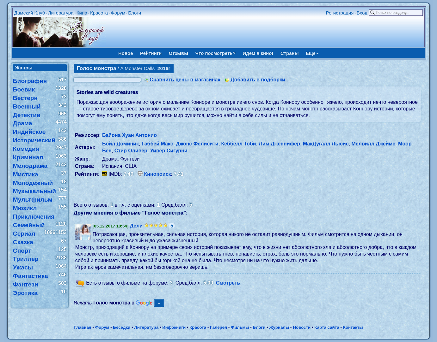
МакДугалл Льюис (326, 143)
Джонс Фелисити (197, 143)
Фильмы (240, 327)
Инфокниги (174, 327)
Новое (125, 53)
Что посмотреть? (215, 53)
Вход (362, 12)
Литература (61, 12)
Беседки (121, 327)
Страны (289, 53)
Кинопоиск (157, 174)
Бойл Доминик (120, 143)
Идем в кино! (258, 53)
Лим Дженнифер (279, 143)
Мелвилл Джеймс (373, 143)
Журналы (279, 327)
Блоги (134, 12)
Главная (82, 327)
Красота (99, 12)
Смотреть (228, 283)
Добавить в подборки (258, 79)
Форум (118, 12)
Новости (302, 327)
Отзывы (178, 53)
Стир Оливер (130, 150)
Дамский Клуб (29, 12)
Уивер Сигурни (169, 150)
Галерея (218, 327)
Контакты (353, 327)
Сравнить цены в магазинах (185, 79)
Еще (312, 53)
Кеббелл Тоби (238, 143)
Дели (136, 225)
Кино (82, 12)
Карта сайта (326, 327)
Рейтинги (151, 53)
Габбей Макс (157, 143)
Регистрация (340, 12)
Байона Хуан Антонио (129, 135)
